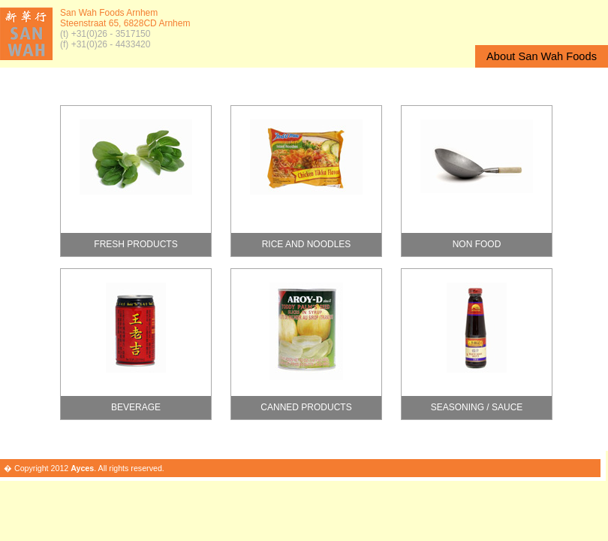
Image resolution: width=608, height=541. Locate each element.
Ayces (82, 468)
